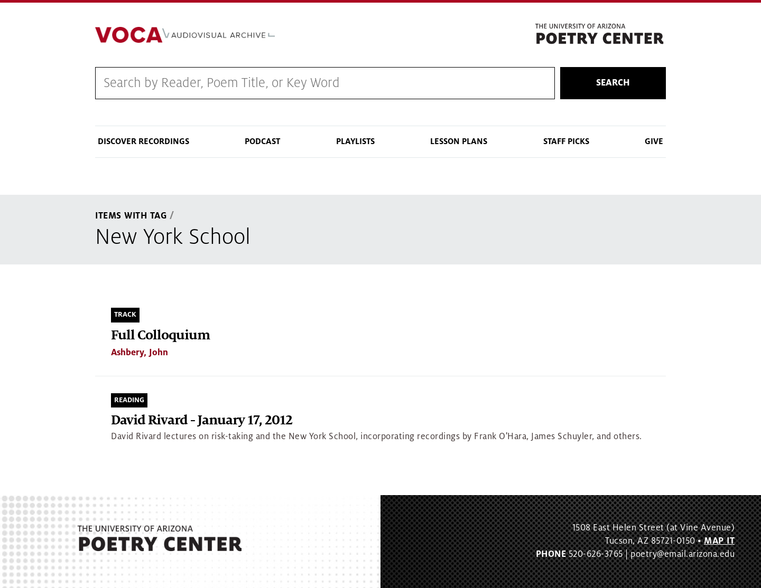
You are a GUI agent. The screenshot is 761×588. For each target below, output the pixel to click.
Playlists (355, 141)
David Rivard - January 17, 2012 (201, 420)
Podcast (262, 141)
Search (613, 83)
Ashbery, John (139, 352)
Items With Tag (131, 216)
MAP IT (719, 541)
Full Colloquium (160, 335)
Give (654, 141)
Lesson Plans (458, 141)
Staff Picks (566, 141)
